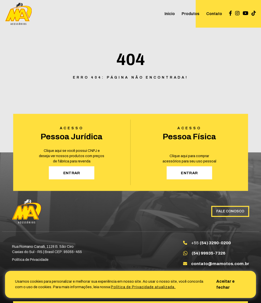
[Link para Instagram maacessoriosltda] (237, 14)
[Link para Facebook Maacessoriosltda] (230, 14)
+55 (211, 242)
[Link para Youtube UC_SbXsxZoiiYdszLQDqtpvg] (245, 14)
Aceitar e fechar (225, 284)
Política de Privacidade (30, 260)
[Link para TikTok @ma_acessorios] (253, 14)
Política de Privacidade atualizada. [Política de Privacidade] (143, 287)
